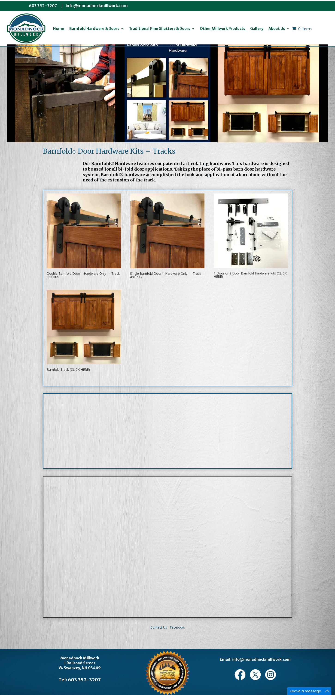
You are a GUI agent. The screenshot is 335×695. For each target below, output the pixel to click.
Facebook (177, 627)
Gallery (256, 28)
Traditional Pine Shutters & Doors (159, 28)
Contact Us (158, 627)
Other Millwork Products (222, 28)
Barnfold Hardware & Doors (94, 28)
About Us (276, 28)
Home (58, 28)
